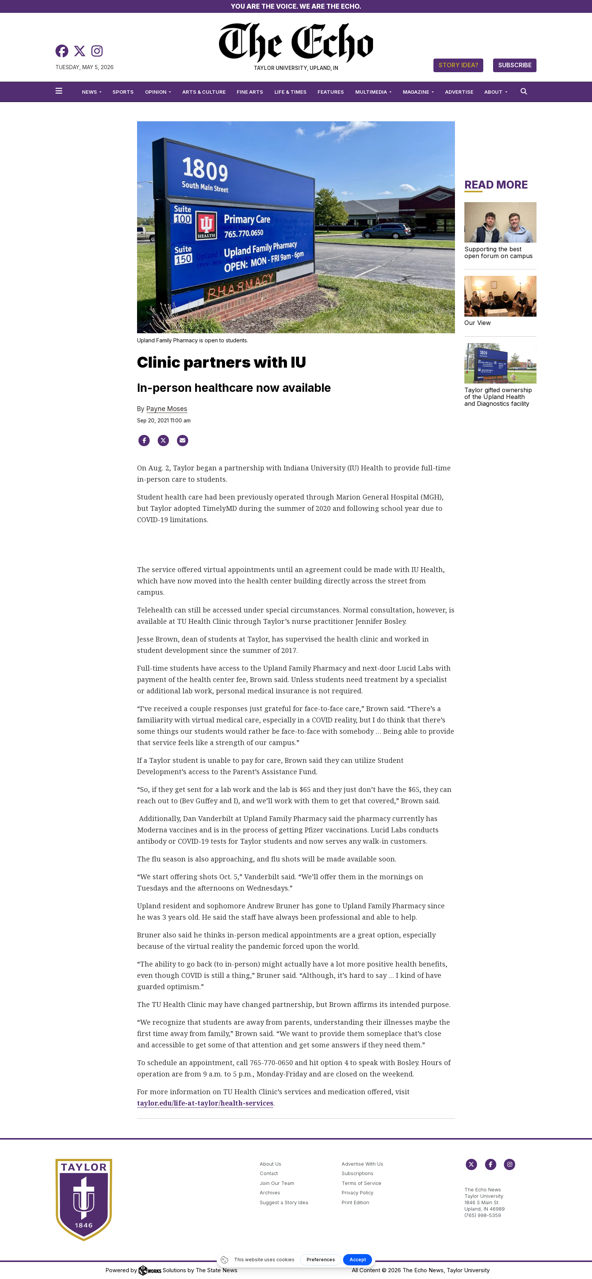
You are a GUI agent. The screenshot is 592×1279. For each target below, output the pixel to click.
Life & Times (290, 92)
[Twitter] (79, 51)
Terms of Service (361, 1183)
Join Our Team (277, 1183)
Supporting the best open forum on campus (498, 252)
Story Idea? (458, 65)
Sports (123, 92)
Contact (269, 1173)
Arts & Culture (204, 92)
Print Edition (355, 1202)
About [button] (494, 92)
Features (331, 92)
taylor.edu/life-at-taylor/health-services (208, 1102)
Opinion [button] (156, 92)
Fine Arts (250, 92)
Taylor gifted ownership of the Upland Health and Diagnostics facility (498, 396)
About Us (270, 1164)
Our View (477, 322)
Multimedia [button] (371, 92)
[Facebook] (61, 51)
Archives (270, 1192)
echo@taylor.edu (484, 1182)
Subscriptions (357, 1173)
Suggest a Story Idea (284, 1202)
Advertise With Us (362, 1164)
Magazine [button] (416, 92)
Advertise (459, 92)
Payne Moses (166, 409)
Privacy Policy (357, 1192)
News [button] (90, 92)
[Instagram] (97, 51)
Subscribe (515, 65)
